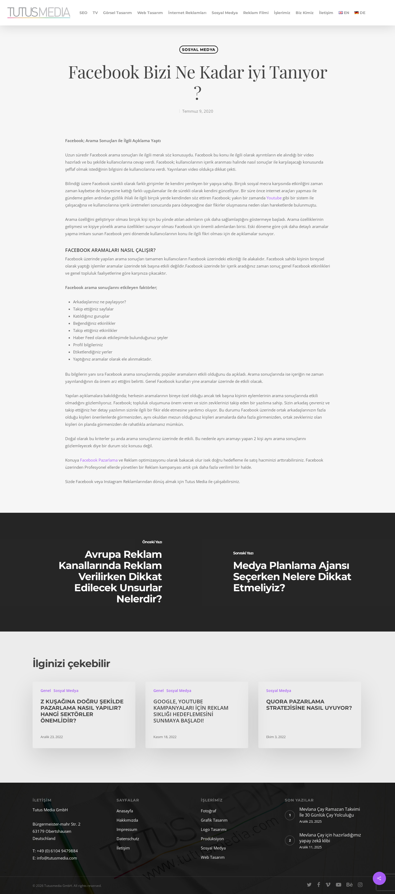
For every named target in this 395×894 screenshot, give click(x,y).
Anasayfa (125, 810)
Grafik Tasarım (214, 820)
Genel (46, 690)
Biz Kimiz (305, 12)
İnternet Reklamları (187, 12)
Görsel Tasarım (117, 12)
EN (344, 12)
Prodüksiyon (212, 838)
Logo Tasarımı (214, 829)
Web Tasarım (150, 12)
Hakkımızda (127, 820)
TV (95, 12)
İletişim (326, 12)
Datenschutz (128, 838)
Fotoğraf (208, 810)
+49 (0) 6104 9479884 (57, 850)
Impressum (127, 829)
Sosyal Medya (225, 12)
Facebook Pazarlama (99, 460)
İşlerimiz (282, 12)
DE (359, 12)
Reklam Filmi (256, 12)
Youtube (274, 197)
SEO (83, 12)
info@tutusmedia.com (57, 858)
